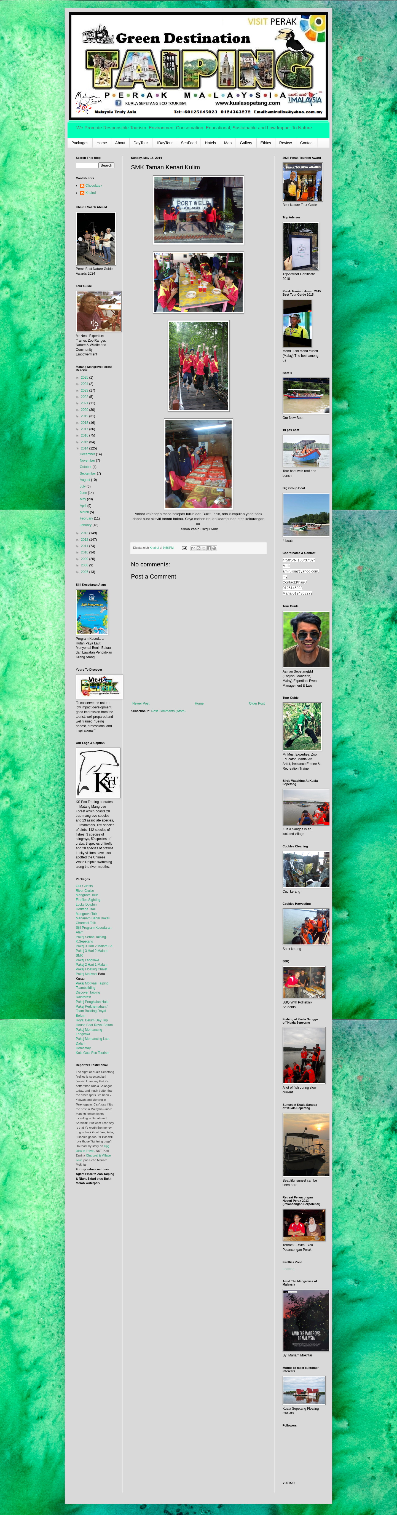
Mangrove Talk (86, 914)
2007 (85, 572)
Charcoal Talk (86, 923)
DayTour (140, 143)
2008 (85, 565)
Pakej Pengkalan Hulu (92, 1002)
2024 (85, 384)
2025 (85, 377)
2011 (85, 546)
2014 (85, 448)
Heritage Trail (85, 909)
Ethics (266, 143)
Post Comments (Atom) (168, 711)
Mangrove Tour (87, 895)
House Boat (85, 1025)
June (84, 493)
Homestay (83, 1048)
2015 (85, 442)
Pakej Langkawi (87, 960)
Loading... (290, 1269)
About (120, 143)
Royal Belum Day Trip (92, 1020)
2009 (85, 559)
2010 (85, 552)
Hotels (210, 143)
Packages (79, 143)
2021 (85, 403)
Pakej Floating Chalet (91, 969)
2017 (85, 429)
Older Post (257, 703)
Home (101, 143)
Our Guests (84, 886)
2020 (85, 410)
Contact (306, 143)
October (86, 467)
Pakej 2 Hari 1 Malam (92, 965)
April (83, 506)
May (83, 499)
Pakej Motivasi (86, 974)
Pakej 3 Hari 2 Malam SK (94, 946)
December (88, 454)
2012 (85, 540)
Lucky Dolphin (86, 904)
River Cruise (85, 891)
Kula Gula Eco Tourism (92, 1053)
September (88, 473)
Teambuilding (85, 988)
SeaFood (189, 143)
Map (228, 143)
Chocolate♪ (93, 186)
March (85, 512)
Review (285, 143)
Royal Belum (103, 1025)
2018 (85, 423)
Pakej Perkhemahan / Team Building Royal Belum (92, 1011)
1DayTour (164, 143)
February (87, 518)
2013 (85, 533)
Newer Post (140, 703)
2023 (85, 390)
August (85, 480)
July (83, 486)
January (86, 525)
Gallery (246, 143)
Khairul (90, 193)
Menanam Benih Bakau (93, 918)
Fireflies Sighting (88, 900)
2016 (85, 435)
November (88, 460)
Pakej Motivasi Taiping (92, 983)
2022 (85, 397)
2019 (85, 416)
